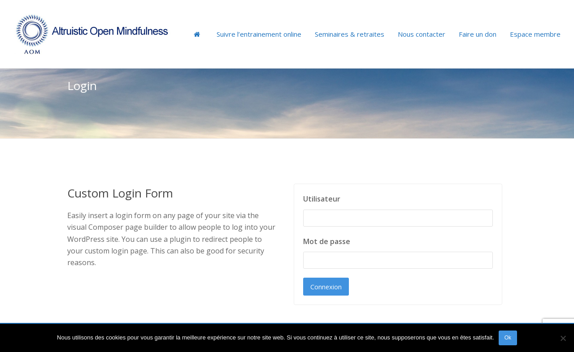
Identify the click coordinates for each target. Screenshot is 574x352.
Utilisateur (321, 199)
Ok (507, 338)
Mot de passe (326, 241)
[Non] (562, 338)
